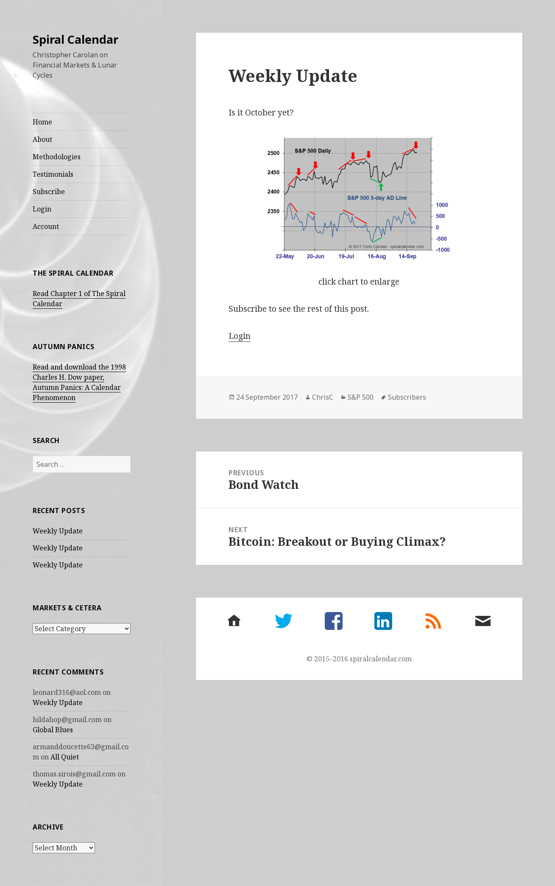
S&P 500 (361, 397)
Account (46, 226)
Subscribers (407, 397)
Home (42, 122)
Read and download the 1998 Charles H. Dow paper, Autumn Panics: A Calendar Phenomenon (79, 382)
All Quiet (64, 757)
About (42, 139)
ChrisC (322, 397)
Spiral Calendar (75, 39)
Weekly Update (58, 531)
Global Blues (53, 729)
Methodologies (57, 156)
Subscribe (49, 191)
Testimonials (53, 174)
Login (42, 209)
